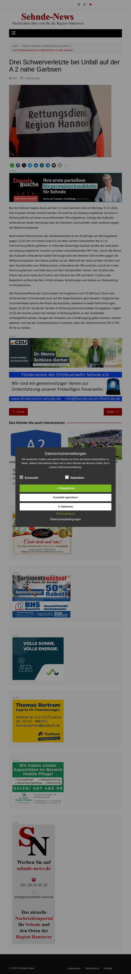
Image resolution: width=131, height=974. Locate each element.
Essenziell (29, 477)
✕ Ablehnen (65, 506)
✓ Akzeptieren (65, 488)
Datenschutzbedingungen (65, 519)
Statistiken (74, 477)
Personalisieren (65, 513)
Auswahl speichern (65, 497)
